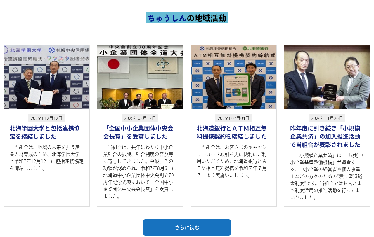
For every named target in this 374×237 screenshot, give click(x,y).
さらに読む (187, 227)
